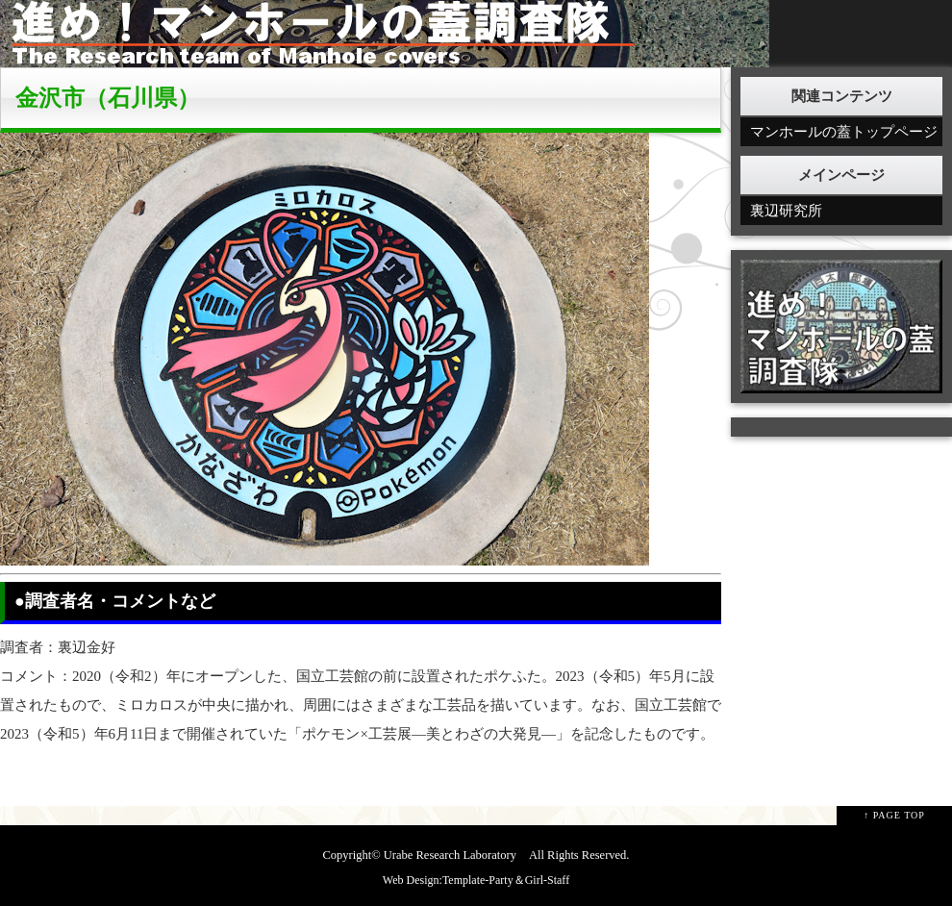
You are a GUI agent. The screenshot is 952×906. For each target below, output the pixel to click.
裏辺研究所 (786, 210)
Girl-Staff (547, 880)
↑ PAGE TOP (894, 815)
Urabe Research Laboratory (450, 855)
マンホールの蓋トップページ (844, 131)
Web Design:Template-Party (448, 880)
